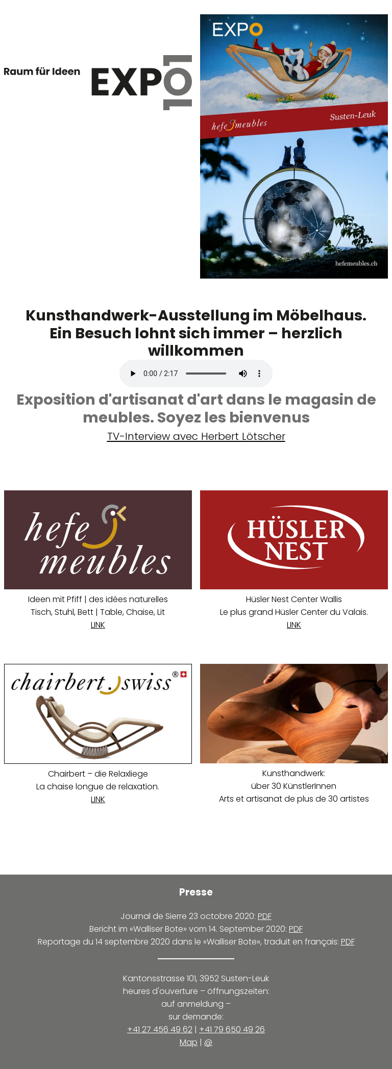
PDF (265, 916)
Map (189, 1042)
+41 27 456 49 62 (159, 1029)
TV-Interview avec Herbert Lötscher (196, 436)
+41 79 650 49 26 (232, 1029)
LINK (98, 625)
